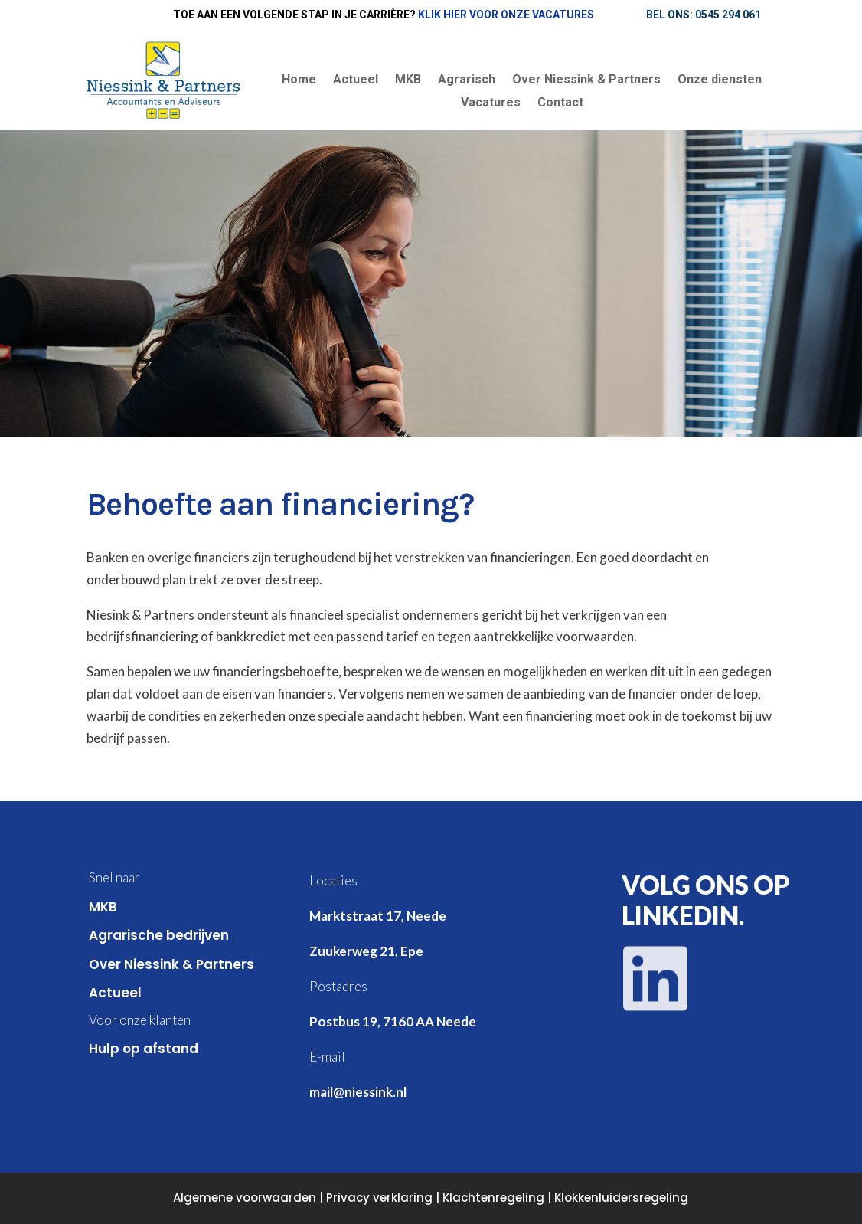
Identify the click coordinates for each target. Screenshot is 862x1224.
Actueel (355, 80)
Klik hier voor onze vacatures (506, 14)
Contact (560, 103)
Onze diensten (720, 80)
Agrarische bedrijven (159, 935)
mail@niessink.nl (358, 1092)
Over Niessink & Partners (586, 80)
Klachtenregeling (493, 1198)
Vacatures (491, 103)
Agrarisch (466, 80)
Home (299, 80)
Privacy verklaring (379, 1198)
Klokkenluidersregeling (621, 1198)
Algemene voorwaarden (244, 1198)
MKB (408, 80)
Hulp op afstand (143, 1048)
